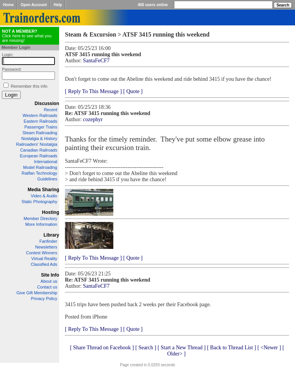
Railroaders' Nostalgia (36, 144)
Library (51, 235)
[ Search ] (145, 347)
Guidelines (47, 179)
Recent (50, 109)
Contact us (47, 287)
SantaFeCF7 (96, 60)
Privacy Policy (44, 298)
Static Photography (39, 201)
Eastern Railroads (40, 121)
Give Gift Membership (37, 292)
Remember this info (29, 86)
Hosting (50, 212)
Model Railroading (40, 167)
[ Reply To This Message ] (93, 91)
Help (58, 5)
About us (49, 281)
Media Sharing (43, 189)
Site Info (50, 275)
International (45, 161)
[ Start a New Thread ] (181, 347)
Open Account (34, 5)
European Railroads (38, 155)
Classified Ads (44, 264)
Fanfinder (48, 241)
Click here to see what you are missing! (26, 36)
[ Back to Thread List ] (231, 347)
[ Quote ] (133, 91)
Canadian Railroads (38, 150)
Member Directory (40, 218)
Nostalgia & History (39, 138)
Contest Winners (41, 252)
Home (8, 5)
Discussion (47, 103)
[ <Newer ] (269, 347)
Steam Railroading (40, 132)
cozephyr (93, 119)
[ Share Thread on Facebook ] (102, 347)
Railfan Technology (39, 173)
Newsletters (46, 247)
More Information (41, 224)
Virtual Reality (44, 258)
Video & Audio (44, 196)
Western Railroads (40, 115)
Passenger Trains (40, 127)
